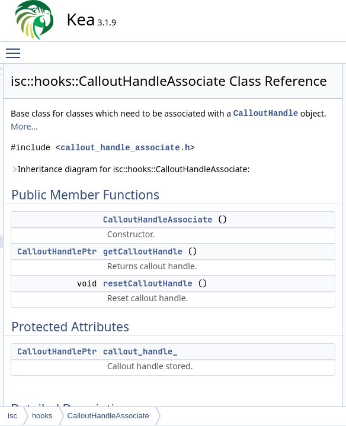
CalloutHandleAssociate (302, 83)
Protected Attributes (286, 122)
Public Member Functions (295, 70)
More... (131, 169)
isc (12, 415)
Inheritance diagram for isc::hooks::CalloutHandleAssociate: (174, 231)
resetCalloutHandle (295, 109)
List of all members (285, 252)
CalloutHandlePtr (163, 333)
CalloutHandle (149, 156)
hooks (42, 415)
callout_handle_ (290, 135)
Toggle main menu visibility (16, 48)
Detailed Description (287, 148)
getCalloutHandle (292, 96)
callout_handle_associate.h (186, 203)
